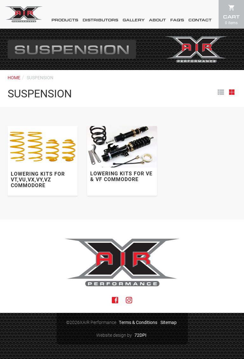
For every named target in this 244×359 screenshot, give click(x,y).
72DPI (140, 335)
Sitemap (168, 322)
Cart (231, 19)
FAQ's (177, 20)
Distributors (100, 20)
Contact (200, 20)
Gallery (134, 20)
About (157, 20)
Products (64, 20)
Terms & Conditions (138, 322)
